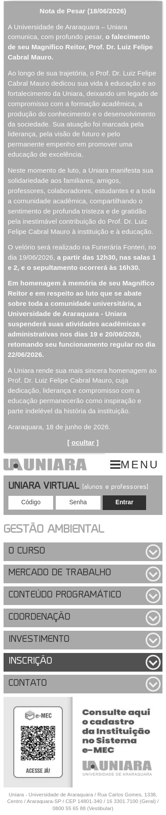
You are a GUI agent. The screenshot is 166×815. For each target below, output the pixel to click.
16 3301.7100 (122, 801)
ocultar (83, 442)
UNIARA (45, 464)
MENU (139, 465)
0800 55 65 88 (69, 808)
